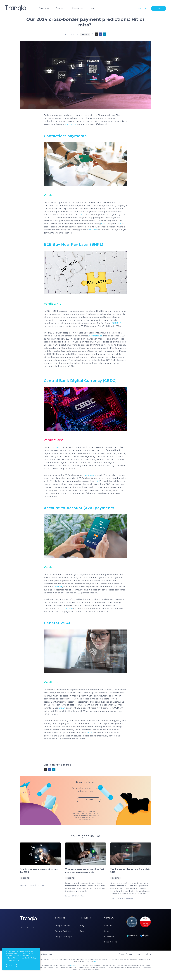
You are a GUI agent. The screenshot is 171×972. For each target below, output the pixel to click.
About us (108, 926)
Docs (82, 931)
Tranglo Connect (63, 926)
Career (107, 931)
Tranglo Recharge (63, 936)
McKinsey (89, 475)
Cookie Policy (30, 958)
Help (92, 8)
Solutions (44, 8)
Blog (82, 926)
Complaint (146, 954)
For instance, (96, 336)
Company (61, 8)
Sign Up (142, 8)
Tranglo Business (63, 931)
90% (103, 224)
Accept (11, 965)
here (94, 961)
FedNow (58, 587)
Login (158, 8)
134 (56, 447)
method (93, 230)
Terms (121, 954)
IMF (98, 481)
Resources (77, 8)
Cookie (137, 954)
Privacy (129, 954)
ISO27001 (73, 966)
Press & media (110, 942)
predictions (70, 124)
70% (119, 224)
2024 (80, 214)
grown (61, 708)
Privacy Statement (89, 815)
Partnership (109, 936)
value (69, 608)
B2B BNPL (117, 323)
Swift (89, 733)
